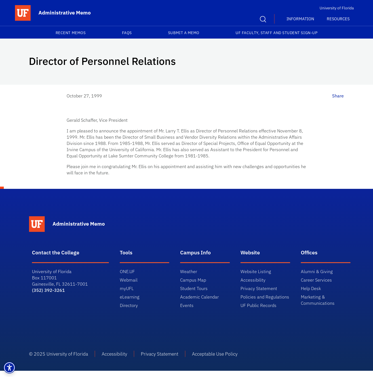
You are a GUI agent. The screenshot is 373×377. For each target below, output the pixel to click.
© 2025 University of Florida (58, 354)
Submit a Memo (183, 32)
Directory (129, 305)
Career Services (316, 280)
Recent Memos (71, 32)
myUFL (127, 288)
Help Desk (311, 288)
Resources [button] (338, 18)
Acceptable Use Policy (215, 354)
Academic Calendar (199, 297)
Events (187, 305)
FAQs (127, 32)
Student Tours (194, 288)
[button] (9, 367)
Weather (188, 271)
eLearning (129, 297)
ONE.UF (127, 271)
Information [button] (300, 18)
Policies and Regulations (264, 297)
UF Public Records (258, 305)
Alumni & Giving (317, 271)
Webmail (128, 280)
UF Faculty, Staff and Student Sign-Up (276, 32)
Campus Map (193, 280)
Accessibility (253, 280)
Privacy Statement (258, 288)
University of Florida (337, 8)
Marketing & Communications (318, 300)
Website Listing (255, 271)
